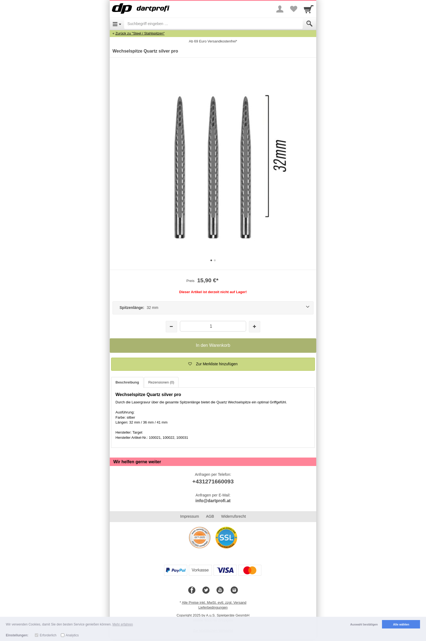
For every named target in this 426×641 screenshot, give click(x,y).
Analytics (72, 635)
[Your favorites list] (293, 9)
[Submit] (309, 23)
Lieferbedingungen (213, 607)
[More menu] (280, 9)
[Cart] (308, 9)
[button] (213, 364)
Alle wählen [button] (401, 624)
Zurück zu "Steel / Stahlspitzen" (140, 33)
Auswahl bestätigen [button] (364, 624)
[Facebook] (192, 590)
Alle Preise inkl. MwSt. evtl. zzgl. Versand (214, 602)
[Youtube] (220, 590)
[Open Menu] (117, 24)
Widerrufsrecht (233, 516)
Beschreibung (127, 382)
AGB (210, 516)
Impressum (189, 516)
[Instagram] (234, 590)
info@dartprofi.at (212, 500)
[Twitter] (206, 590)
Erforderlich (48, 635)
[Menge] (213, 326)
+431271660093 (213, 481)
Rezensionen (161, 382)
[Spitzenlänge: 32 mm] (213, 307)
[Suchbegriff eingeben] (213, 24)
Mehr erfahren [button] (122, 624)
